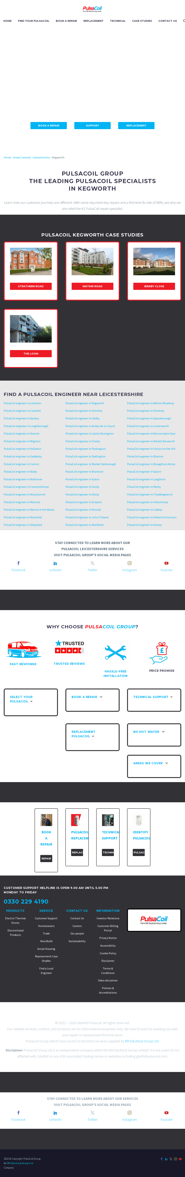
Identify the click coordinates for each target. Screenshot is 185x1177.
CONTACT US (167, 21)
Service (46, 910)
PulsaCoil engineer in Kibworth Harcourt (152, 517)
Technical (108, 852)
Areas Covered (21, 157)
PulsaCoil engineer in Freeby (82, 441)
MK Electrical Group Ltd (142, 1041)
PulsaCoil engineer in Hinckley (83, 410)
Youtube (166, 570)
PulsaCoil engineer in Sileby (82, 494)
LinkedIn (55, 570)
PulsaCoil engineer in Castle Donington (89, 433)
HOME (7, 21)
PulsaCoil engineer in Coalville (22, 410)
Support (92, 125)
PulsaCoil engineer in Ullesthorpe (147, 502)
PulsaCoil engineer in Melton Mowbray (150, 403)
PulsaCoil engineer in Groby (82, 486)
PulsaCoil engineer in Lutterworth (148, 426)
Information (108, 910)
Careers (77, 926)
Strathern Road (31, 286)
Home (7, 157)
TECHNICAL (118, 21)
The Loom (31, 353)
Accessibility (107, 945)
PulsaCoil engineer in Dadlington (85, 456)
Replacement (136, 125)
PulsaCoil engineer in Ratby (144, 486)
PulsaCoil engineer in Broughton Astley (151, 464)
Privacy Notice (108, 938)
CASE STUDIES (142, 21)
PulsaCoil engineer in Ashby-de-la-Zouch (90, 426)
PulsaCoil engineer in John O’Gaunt (87, 517)
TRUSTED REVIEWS (69, 663)
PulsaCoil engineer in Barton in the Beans (29, 509)
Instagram (129, 570)
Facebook (18, 570)
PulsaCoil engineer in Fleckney (145, 410)
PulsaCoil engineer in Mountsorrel (24, 494)
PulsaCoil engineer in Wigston (22, 441)
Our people (77, 933)
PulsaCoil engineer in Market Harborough (90, 464)
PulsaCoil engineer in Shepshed (23, 525)
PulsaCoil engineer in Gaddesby (23, 456)
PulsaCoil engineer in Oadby (82, 418)
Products (15, 910)
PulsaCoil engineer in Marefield (23, 517)
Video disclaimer (108, 980)
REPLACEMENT (93, 21)
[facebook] (18, 563)
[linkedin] (55, 563)
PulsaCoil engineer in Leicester (22, 403)
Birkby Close (154, 286)
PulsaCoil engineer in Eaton (82, 479)
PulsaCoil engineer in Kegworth (84, 403)
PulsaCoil (139, 852)
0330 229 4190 (26, 901)
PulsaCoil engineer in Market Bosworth (151, 441)
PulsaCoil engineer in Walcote (22, 502)
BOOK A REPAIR (66, 21)
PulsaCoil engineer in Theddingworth (150, 494)
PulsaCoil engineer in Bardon (21, 418)
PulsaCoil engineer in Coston (21, 464)
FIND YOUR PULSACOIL (33, 21)
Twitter (92, 570)
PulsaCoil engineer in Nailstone (23, 479)
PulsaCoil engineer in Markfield (84, 525)
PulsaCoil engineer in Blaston (145, 456)
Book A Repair (48, 125)
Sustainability (77, 941)
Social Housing (46, 949)
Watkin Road (92, 286)
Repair (46, 858)
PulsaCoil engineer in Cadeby (144, 509)
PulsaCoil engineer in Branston (84, 471)
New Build (46, 941)
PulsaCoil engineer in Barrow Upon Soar (151, 433)
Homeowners (46, 926)
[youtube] (166, 563)
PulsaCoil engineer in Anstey (144, 525)
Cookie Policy (108, 953)
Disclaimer (107, 960)
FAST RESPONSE (23, 664)
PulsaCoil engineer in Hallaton (22, 448)
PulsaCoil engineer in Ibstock (21, 433)
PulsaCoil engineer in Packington (85, 448)
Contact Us (77, 910)
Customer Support (46, 918)
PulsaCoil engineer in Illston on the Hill (151, 448)
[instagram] (130, 563)
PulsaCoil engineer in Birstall (83, 509)
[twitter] (92, 563)
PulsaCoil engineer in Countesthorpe (26, 486)
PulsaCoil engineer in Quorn (144, 471)
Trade (46, 933)
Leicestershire (41, 157)
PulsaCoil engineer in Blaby (20, 471)
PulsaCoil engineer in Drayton (83, 502)
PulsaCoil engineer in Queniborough (149, 418)
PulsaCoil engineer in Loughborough (26, 426)
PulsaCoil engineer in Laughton (146, 479)
